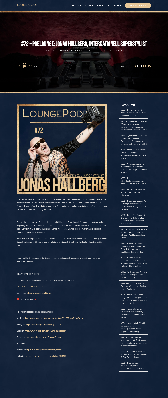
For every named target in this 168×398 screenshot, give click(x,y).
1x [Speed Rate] (139, 66)
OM (79, 6)
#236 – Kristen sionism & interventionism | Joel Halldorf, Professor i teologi (133, 113)
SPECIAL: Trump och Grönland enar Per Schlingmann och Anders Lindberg (134, 275)
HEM (72, 6)
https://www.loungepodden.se (39, 293)
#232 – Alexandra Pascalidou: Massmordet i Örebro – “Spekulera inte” (133, 192)
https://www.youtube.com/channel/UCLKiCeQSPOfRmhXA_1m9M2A (54, 318)
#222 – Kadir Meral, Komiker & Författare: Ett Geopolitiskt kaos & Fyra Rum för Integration (134, 354)
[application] (79, 66)
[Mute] (127, 66)
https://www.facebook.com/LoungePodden (43, 337)
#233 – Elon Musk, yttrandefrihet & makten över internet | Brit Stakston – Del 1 (133, 181)
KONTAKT (118, 6)
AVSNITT (89, 6)
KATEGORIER (103, 6)
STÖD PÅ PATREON (138, 5)
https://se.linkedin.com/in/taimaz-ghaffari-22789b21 (46, 356)
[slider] (132, 68)
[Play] (24, 66)
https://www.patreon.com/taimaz (30, 287)
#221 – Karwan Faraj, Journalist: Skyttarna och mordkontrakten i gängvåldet (133, 366)
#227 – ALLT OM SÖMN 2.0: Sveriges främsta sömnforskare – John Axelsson (134, 286)
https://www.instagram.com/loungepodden (43, 325)
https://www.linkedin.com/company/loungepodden (45, 331)
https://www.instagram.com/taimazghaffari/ (44, 350)
